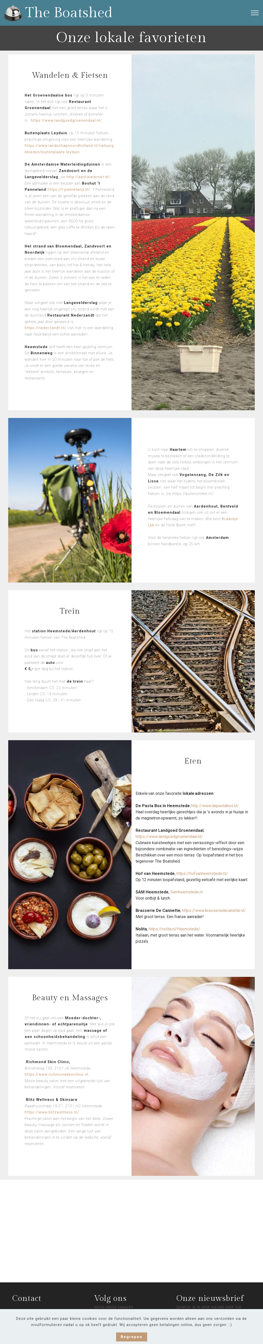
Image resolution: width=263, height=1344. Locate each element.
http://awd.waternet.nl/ (88, 177)
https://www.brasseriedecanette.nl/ (214, 910)
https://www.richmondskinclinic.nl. (57, 1074)
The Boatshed (68, 12)
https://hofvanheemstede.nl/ (202, 873)
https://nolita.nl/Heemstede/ (175, 929)
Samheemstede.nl (186, 892)
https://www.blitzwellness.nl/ (52, 1112)
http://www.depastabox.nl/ (215, 805)
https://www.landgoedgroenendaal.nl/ (66, 120)
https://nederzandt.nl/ (45, 328)
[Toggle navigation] (255, 12)
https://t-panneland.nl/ (69, 189)
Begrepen (132, 1337)
